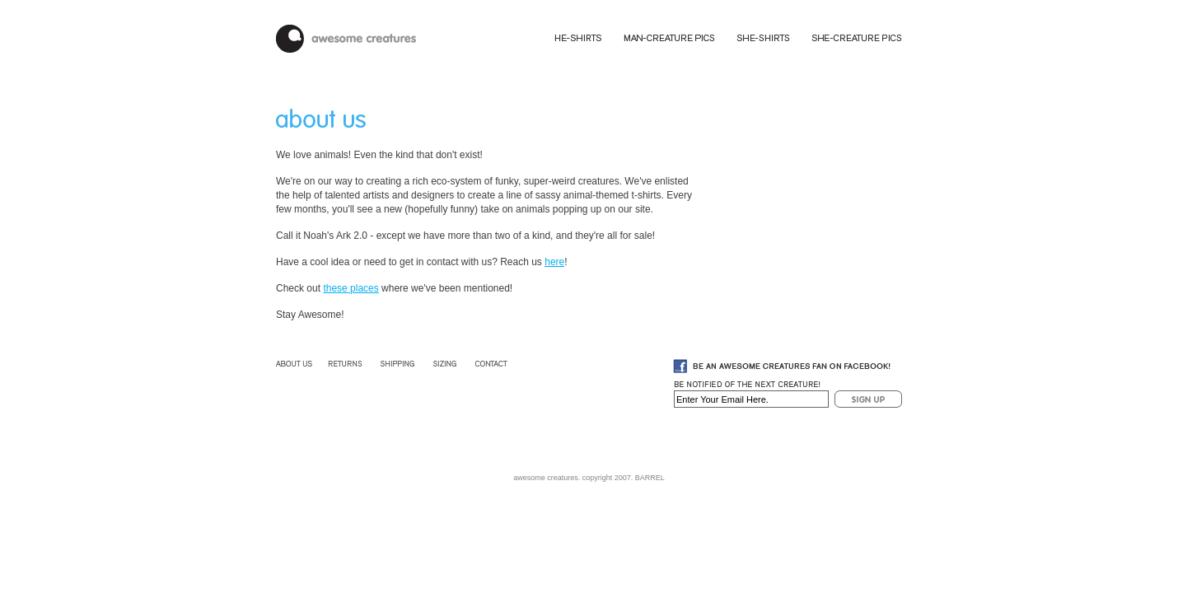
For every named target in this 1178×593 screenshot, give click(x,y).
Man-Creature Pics (670, 38)
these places (350, 288)
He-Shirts (579, 38)
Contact (490, 363)
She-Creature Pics (856, 38)
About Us (295, 363)
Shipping (398, 363)
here (554, 262)
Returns (345, 363)
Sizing (446, 363)
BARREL (650, 478)
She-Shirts (765, 38)
